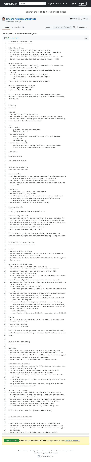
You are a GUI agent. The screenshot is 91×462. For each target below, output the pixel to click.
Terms (20, 451)
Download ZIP (83, 27)
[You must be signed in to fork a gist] (84, 18)
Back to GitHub (61, 4)
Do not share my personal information (46, 453)
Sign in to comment (72, 440)
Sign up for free (11, 440)
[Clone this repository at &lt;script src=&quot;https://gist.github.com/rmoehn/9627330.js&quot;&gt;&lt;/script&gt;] (62, 27)
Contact (58, 451)
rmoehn (10, 18)
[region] (45, 237)
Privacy (26, 451)
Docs (53, 451)
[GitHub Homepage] (39, 456)
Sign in (73, 3)
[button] (74, 27)
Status (39, 451)
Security (32, 451)
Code (6, 27)
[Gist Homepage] (10, 3)
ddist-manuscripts (26, 18)
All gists (51, 4)
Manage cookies (68, 451)
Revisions (18, 27)
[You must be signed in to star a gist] (74, 18)
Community (46, 451)
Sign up (82, 3)
